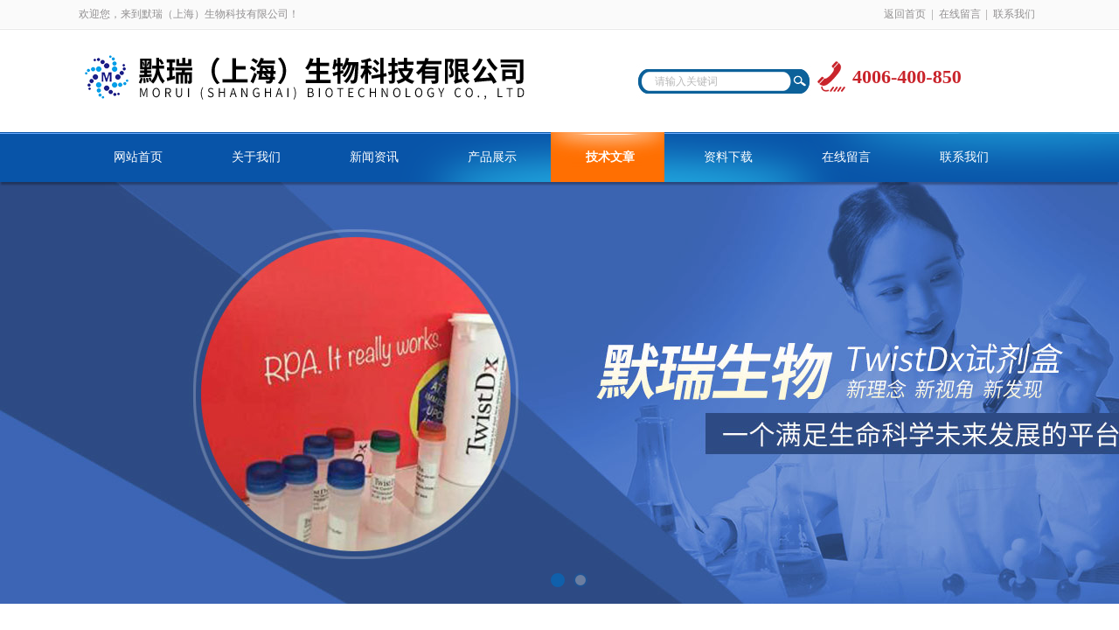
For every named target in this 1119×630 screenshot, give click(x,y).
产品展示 (492, 157)
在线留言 (960, 14)
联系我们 (1014, 14)
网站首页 (138, 157)
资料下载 (728, 157)
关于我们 (256, 157)
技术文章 (610, 157)
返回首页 (905, 14)
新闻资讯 (374, 157)
